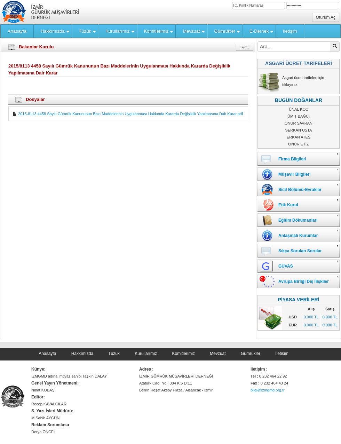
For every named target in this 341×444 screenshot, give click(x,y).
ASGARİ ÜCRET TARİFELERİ (298, 63)
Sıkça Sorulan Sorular (300, 250)
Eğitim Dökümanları (298, 220)
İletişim (281, 353)
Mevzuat (217, 353)
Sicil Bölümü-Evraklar (300, 189)
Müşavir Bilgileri (294, 174)
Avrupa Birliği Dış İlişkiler (303, 281)
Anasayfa (47, 353)
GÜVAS (285, 266)
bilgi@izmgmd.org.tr (268, 390)
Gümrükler (250, 353)
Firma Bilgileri (292, 159)
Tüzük (114, 353)
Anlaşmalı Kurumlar (298, 235)
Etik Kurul (288, 205)
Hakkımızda (82, 353)
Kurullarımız (146, 353)
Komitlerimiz (183, 353)
